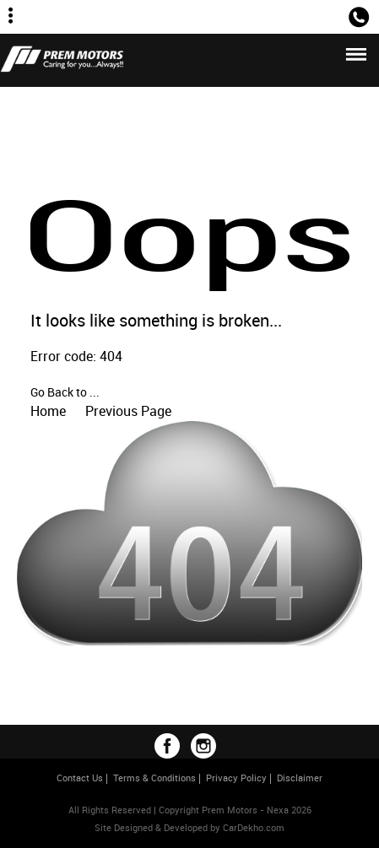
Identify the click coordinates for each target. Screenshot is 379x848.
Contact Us (80, 777)
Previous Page (128, 411)
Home (48, 411)
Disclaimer (299, 777)
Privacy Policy (236, 777)
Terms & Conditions (154, 777)
